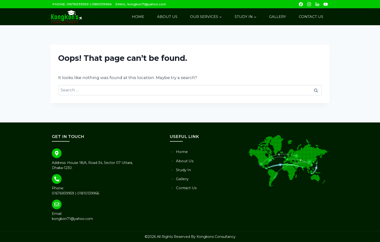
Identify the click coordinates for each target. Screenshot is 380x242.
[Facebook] (301, 4)
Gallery (277, 16)
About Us (167, 16)
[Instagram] (309, 4)
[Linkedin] (317, 4)
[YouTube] (325, 4)
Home (138, 16)
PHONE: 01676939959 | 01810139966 (82, 4)
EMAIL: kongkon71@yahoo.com (140, 4)
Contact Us (311, 16)
